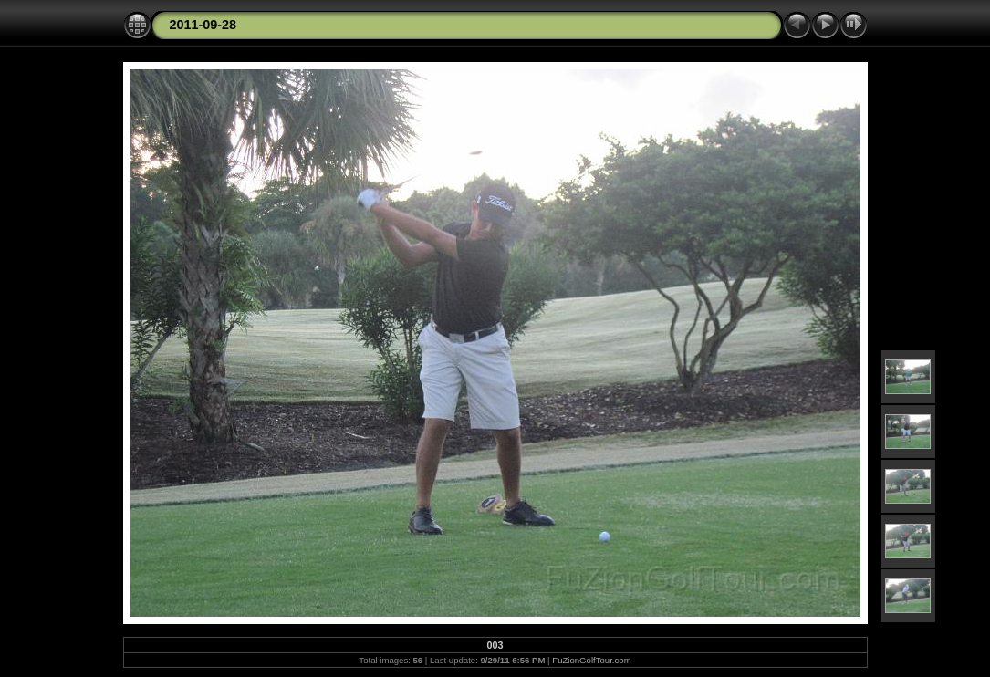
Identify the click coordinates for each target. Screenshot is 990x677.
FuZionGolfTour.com (591, 660)
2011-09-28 (203, 24)
